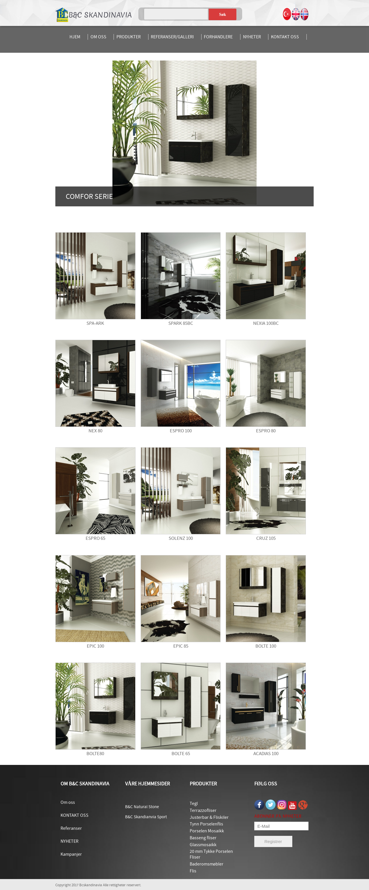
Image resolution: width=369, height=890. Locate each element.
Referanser (71, 828)
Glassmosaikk (203, 845)
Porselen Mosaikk (207, 831)
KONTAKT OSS (285, 37)
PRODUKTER (128, 37)
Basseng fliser (203, 838)
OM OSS (98, 37)
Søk (222, 14)
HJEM (74, 37)
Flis (193, 871)
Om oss (68, 802)
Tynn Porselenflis (206, 824)
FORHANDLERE (218, 37)
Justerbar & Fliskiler (209, 817)
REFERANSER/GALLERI (172, 37)
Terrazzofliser (203, 810)
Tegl (194, 803)
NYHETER (252, 37)
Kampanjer (71, 854)
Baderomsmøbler (206, 864)
